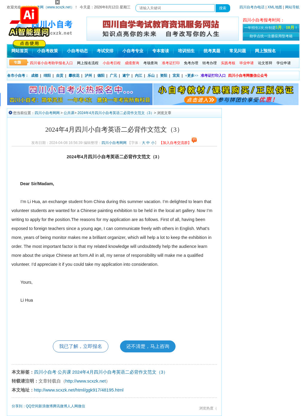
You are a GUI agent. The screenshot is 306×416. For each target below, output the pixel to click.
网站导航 (292, 7)
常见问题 (237, 51)
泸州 (88, 75)
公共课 (69, 113)
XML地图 (274, 7)
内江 (138, 75)
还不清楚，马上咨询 (147, 346)
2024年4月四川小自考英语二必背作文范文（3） (116, 113)
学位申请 (283, 63)
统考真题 (212, 51)
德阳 (100, 75)
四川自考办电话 (252, 7)
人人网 (72, 406)
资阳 (163, 75)
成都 (34, 75)
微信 (81, 406)
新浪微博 (46, 406)
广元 (113, 75)
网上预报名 (265, 51)
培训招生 (186, 51)
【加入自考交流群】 (178, 143)
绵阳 (47, 75)
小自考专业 (132, 51)
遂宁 (126, 75)
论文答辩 (265, 63)
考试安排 (105, 51)
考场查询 (150, 63)
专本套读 (160, 51)
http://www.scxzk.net (85, 380)
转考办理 (209, 63)
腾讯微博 (60, 406)
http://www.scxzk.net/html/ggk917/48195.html (79, 389)
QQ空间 (32, 406)
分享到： (19, 406)
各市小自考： (18, 75)
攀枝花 (74, 75)
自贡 (59, 75)
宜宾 (176, 75)
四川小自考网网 (47, 113)
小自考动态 (77, 51)
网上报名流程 (88, 63)
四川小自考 (45, 371)
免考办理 (191, 63)
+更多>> (192, 75)
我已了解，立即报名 (80, 346)
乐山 (151, 75)
